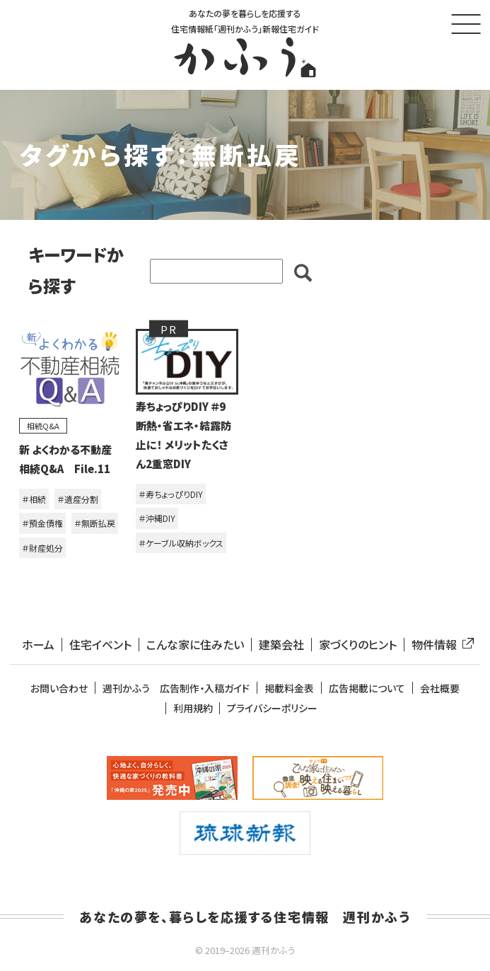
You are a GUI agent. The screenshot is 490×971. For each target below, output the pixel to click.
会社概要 (440, 688)
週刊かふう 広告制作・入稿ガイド (176, 688)
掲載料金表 (289, 688)
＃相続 (34, 499)
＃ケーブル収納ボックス (181, 543)
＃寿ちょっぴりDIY (171, 494)
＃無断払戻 (94, 523)
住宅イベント (100, 644)
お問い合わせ (59, 688)
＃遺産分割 (77, 499)
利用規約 (193, 708)
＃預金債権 (42, 523)
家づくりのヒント (358, 644)
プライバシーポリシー (272, 708)
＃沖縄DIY (157, 518)
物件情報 (440, 644)
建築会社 (281, 644)
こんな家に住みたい (195, 644)
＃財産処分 (42, 548)
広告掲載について (367, 688)
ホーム (38, 644)
